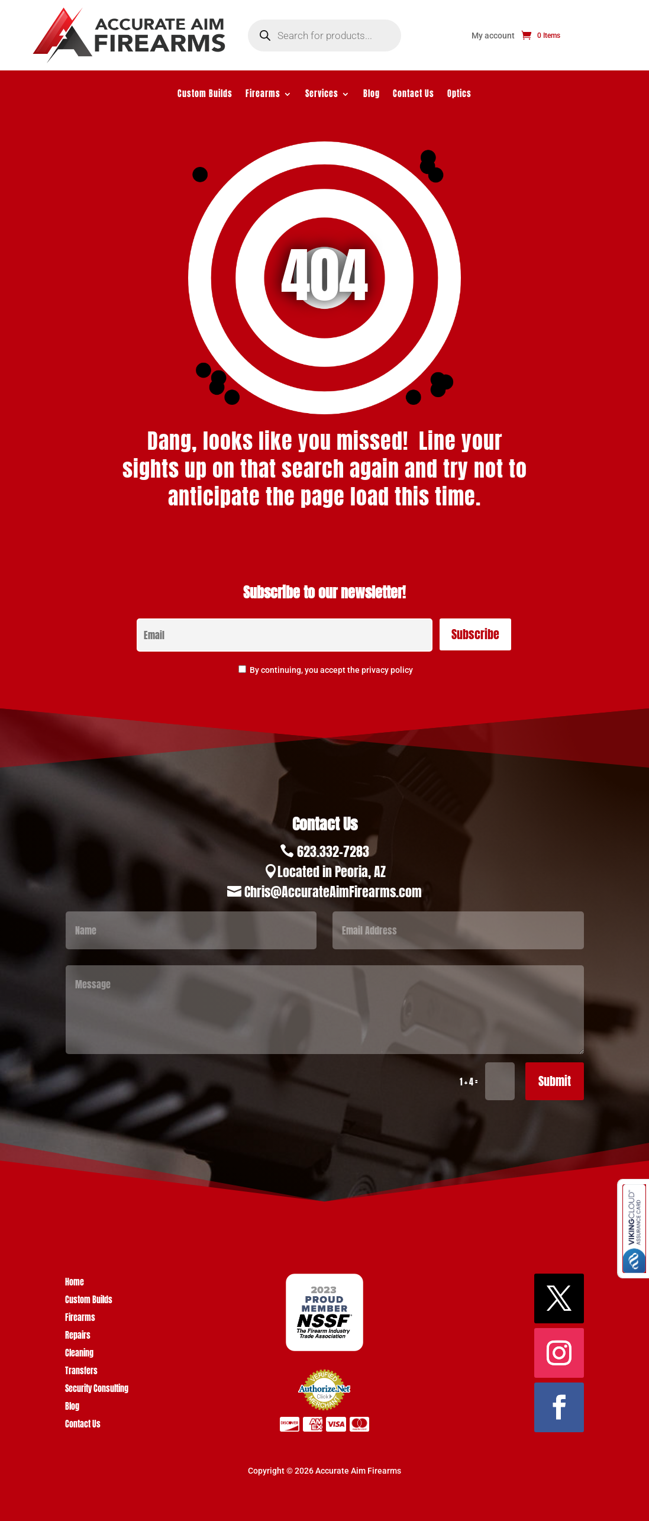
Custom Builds (205, 95)
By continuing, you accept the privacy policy (331, 670)
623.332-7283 (333, 851)
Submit (554, 1081)
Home (74, 1283)
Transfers (81, 1372)
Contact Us (413, 95)
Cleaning (79, 1354)
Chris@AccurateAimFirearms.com (333, 891)
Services (321, 95)
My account (493, 35)
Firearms (263, 95)
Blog (371, 95)
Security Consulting (96, 1390)
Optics (459, 95)
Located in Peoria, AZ (331, 871)
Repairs (78, 1337)
